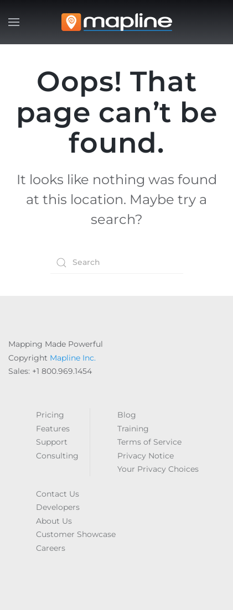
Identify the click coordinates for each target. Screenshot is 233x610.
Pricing (50, 415)
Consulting (57, 456)
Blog (126, 415)
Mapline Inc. (73, 358)
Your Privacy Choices (158, 469)
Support (52, 442)
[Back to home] (116, 22)
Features (53, 429)
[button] (13, 22)
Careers (50, 548)
